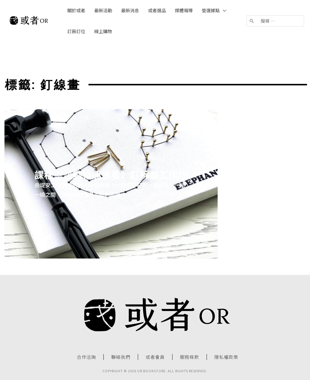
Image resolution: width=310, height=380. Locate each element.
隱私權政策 (226, 357)
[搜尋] (252, 21)
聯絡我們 (120, 357)
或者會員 (155, 357)
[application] (223, 10)
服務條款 (189, 357)
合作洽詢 (86, 357)
